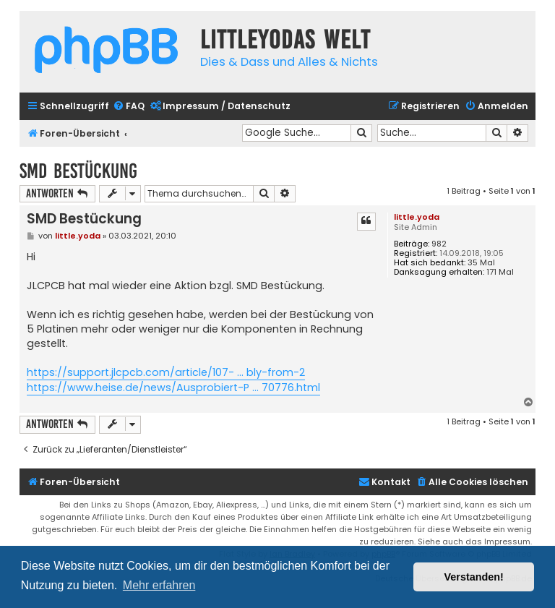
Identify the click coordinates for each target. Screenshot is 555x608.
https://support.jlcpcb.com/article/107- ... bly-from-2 (166, 372)
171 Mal (500, 272)
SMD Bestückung (78, 171)
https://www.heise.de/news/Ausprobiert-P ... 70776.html (173, 387)
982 (439, 244)
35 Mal (481, 262)
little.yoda (416, 217)
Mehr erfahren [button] (159, 585)
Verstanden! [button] (474, 577)
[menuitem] (129, 106)
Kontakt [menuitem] (384, 482)
